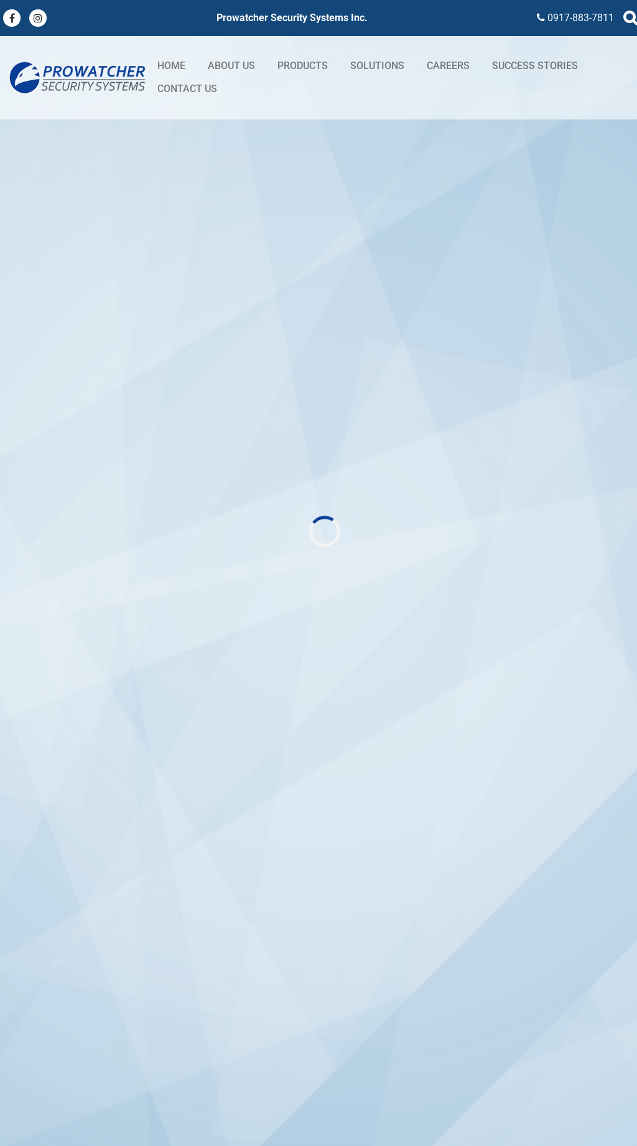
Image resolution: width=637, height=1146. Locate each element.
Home (171, 66)
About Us (231, 66)
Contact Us (187, 89)
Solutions (377, 66)
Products (302, 66)
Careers (448, 66)
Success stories (535, 66)
